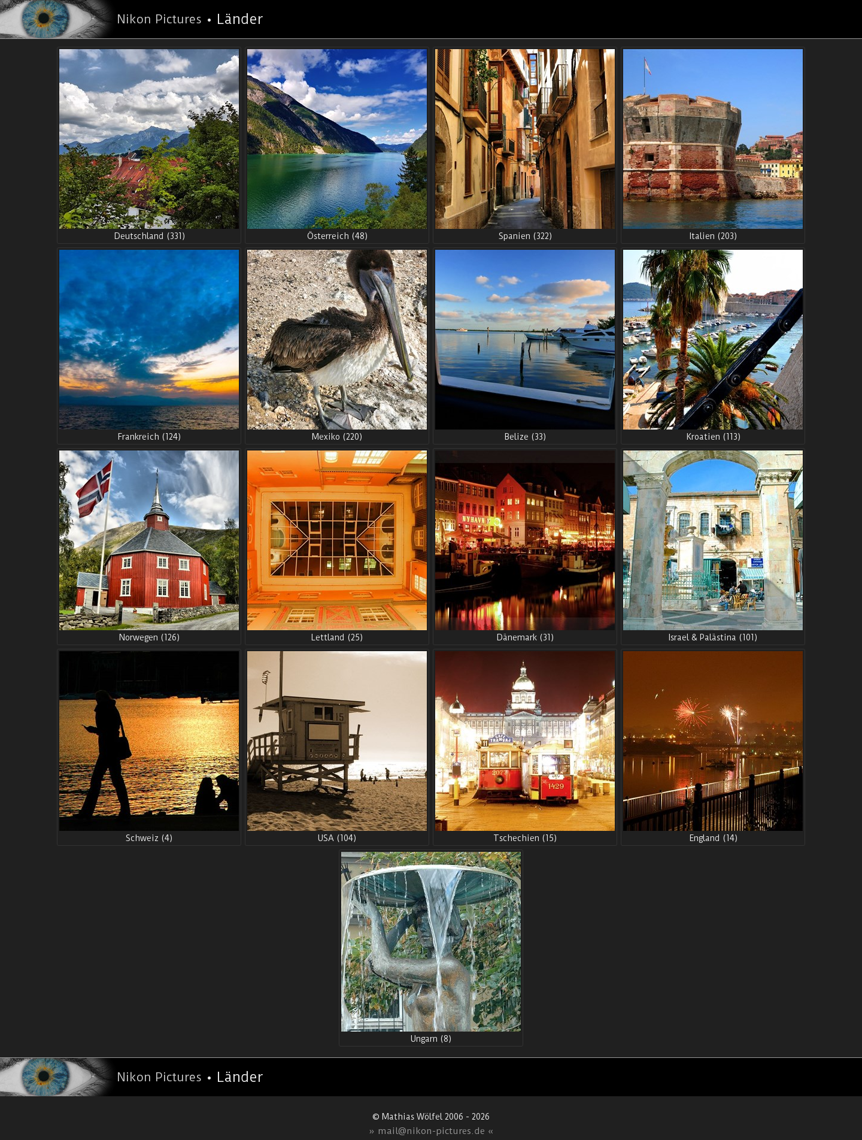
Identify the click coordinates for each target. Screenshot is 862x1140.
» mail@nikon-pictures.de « (431, 1131)
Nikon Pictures (159, 19)
